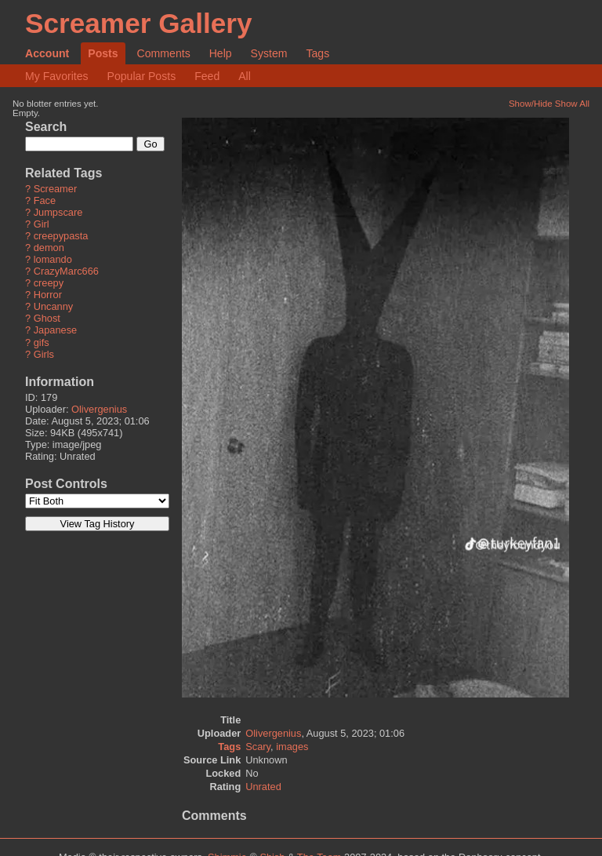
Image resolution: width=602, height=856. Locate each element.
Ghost (47, 319)
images (292, 746)
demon (49, 248)
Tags (317, 53)
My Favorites (57, 76)
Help (220, 53)
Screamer (55, 189)
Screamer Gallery (138, 23)
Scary (257, 746)
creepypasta (61, 236)
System (269, 53)
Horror (48, 295)
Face (45, 201)
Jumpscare (58, 213)
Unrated (263, 786)
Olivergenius (99, 409)
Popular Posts (141, 76)
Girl (41, 225)
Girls (44, 354)
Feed (206, 76)
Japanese (56, 331)
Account (47, 53)
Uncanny (54, 307)
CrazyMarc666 (66, 272)
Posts (103, 53)
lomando (53, 260)
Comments (163, 53)
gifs (41, 342)
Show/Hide (531, 103)
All (244, 76)
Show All (572, 103)
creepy (48, 284)
